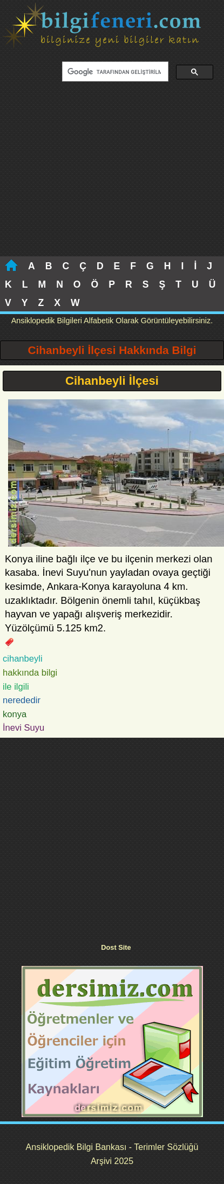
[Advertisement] (111, 175)
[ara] (114, 72)
